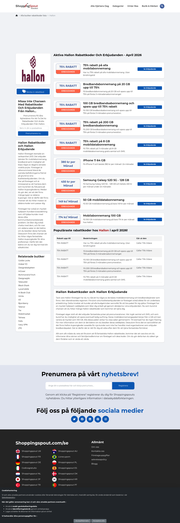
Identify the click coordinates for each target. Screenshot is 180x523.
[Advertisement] (90, 36)
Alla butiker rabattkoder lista (33, 15)
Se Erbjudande (150, 69)
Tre (19, 310)
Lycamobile (23, 289)
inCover (21, 271)
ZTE (20, 328)
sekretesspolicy (99, 459)
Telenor (21, 307)
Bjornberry (23, 303)
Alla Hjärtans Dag (100, 6)
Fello (20, 321)
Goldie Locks (24, 260)
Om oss (95, 447)
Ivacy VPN (23, 324)
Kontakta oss (98, 451)
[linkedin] (90, 419)
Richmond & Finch (26, 275)
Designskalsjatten (26, 267)
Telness (21, 317)
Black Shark (23, 285)
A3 (19, 299)
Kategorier (118, 6)
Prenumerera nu (33, 133)
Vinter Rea (132, 6)
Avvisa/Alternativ (82, 521)
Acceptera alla (98, 521)
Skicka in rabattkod (33, 91)
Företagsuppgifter (100, 455)
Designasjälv (24, 278)
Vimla (21, 296)
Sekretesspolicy (8, 497)
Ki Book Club (24, 292)
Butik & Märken (150, 6)
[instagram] (106, 419)
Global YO (22, 264)
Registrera (123, 385)
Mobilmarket (24, 314)
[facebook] (82, 419)
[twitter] (73, 419)
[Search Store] (162, 6)
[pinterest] (98, 419)
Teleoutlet (23, 282)
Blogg (94, 464)
